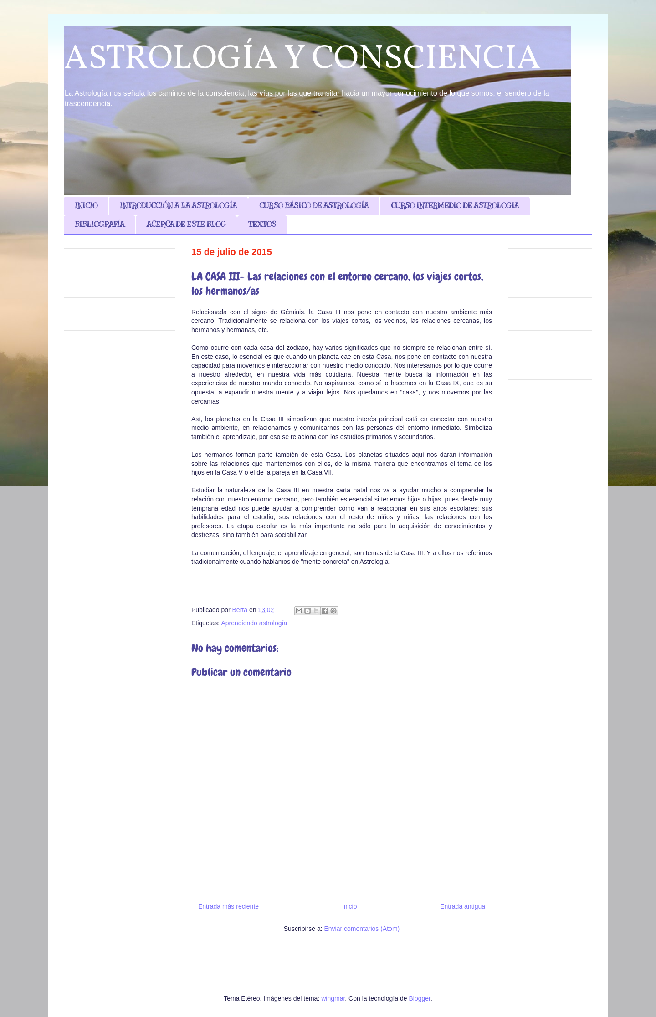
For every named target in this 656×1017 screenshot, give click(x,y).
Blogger (419, 998)
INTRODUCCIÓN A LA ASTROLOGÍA (178, 205)
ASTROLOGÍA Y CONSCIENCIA (302, 59)
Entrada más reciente (228, 906)
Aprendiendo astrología (254, 623)
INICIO (86, 205)
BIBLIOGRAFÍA (99, 224)
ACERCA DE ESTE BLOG (186, 224)
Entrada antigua (462, 906)
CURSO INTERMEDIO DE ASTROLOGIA (455, 205)
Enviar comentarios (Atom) (362, 928)
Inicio (349, 906)
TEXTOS (262, 224)
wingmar (333, 998)
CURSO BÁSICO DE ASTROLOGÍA (314, 205)
